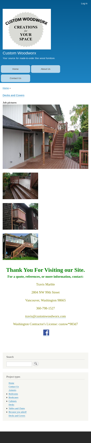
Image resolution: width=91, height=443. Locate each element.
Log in (84, 3)
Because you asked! (18, 412)
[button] (45, 170)
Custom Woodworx (19, 53)
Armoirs (12, 390)
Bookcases (13, 397)
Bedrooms (13, 394)
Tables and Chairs (17, 408)
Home (15, 69)
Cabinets (13, 401)
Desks (11, 404)
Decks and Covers (13, 95)
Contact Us (15, 78)
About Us (45, 69)
